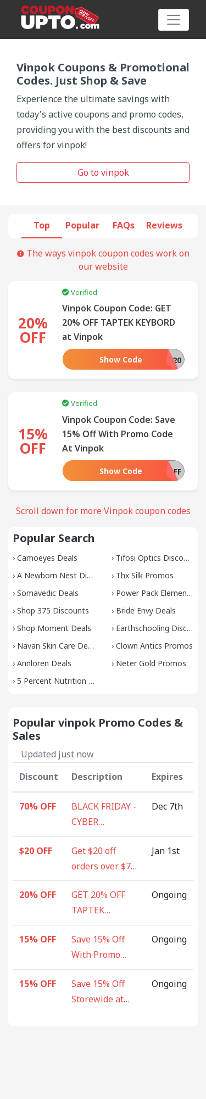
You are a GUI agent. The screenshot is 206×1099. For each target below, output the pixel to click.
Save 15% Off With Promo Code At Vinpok (102, 948)
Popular (82, 225)
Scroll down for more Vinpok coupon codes (103, 511)
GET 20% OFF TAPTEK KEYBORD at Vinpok (98, 903)
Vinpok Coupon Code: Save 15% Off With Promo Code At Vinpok (118, 434)
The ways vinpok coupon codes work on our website (103, 259)
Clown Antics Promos (154, 645)
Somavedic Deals (48, 593)
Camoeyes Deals (47, 558)
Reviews (164, 225)
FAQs (124, 225)
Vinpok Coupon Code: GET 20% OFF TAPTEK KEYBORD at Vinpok (118, 322)
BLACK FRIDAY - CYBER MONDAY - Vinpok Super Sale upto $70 (103, 815)
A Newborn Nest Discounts (66, 575)
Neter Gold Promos (151, 663)
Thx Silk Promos (145, 575)
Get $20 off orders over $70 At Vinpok (103, 859)
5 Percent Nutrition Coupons (68, 681)
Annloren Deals (44, 663)
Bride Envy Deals (146, 610)
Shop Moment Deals (54, 628)
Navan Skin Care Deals (57, 645)
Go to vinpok (103, 172)
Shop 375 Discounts (53, 610)
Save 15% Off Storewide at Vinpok (98, 992)
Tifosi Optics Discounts (157, 558)
